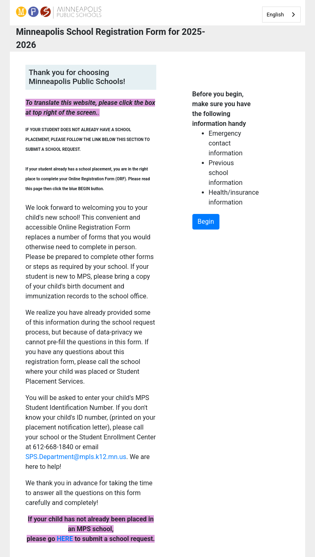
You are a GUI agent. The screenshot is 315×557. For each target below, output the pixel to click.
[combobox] (281, 15)
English (275, 14)
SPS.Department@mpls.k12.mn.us (75, 457)
